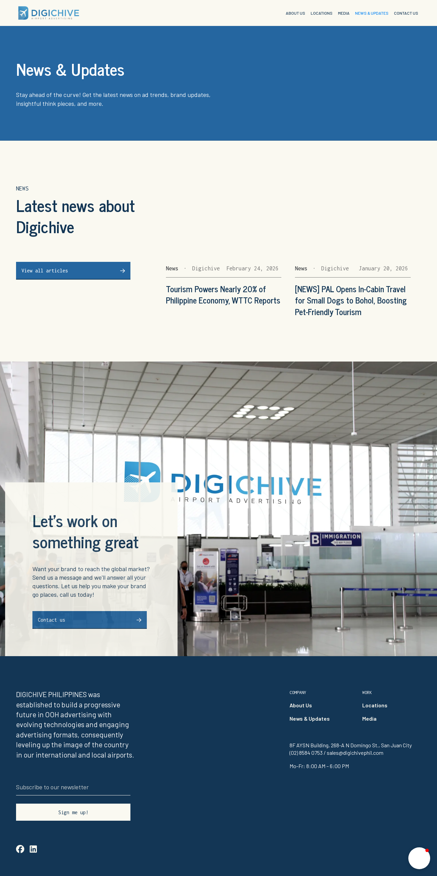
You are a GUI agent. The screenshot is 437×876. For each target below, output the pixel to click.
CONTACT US (406, 13)
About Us (301, 705)
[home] (48, 13)
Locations (374, 705)
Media (369, 718)
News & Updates (310, 718)
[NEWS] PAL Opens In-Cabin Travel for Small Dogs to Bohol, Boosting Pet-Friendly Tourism (351, 300)
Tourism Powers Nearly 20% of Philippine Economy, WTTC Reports (223, 294)
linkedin (33, 849)
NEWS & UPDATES (372, 13)
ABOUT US (295, 13)
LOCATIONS (322, 13)
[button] (419, 858)
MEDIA (344, 13)
